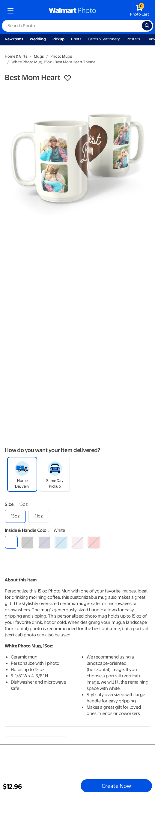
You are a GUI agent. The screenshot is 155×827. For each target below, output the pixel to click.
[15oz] (15, 516)
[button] (67, 78)
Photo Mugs (61, 56)
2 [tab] (81, 236)
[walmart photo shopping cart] (139, 10)
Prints (76, 39)
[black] (27, 542)
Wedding (38, 39)
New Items (14, 39)
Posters (133, 39)
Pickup (58, 39)
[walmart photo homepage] (72, 10)
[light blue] (61, 542)
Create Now (116, 785)
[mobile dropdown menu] (10, 10)
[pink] (77, 542)
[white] (11, 542)
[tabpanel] (77, 158)
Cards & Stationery (104, 39)
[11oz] (38, 516)
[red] (94, 542)
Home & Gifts (16, 56)
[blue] (44, 542)
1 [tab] (72, 236)
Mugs (39, 56)
